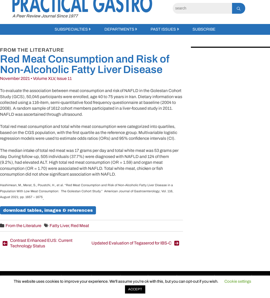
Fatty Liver (59, 225)
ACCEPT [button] (135, 289)
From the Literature (23, 225)
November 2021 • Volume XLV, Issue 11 (36, 78)
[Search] (202, 8)
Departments (119, 29)
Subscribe (203, 29)
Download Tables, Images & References (48, 210)
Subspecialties (71, 29)
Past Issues (163, 29)
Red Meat (80, 225)
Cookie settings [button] (237, 281)
